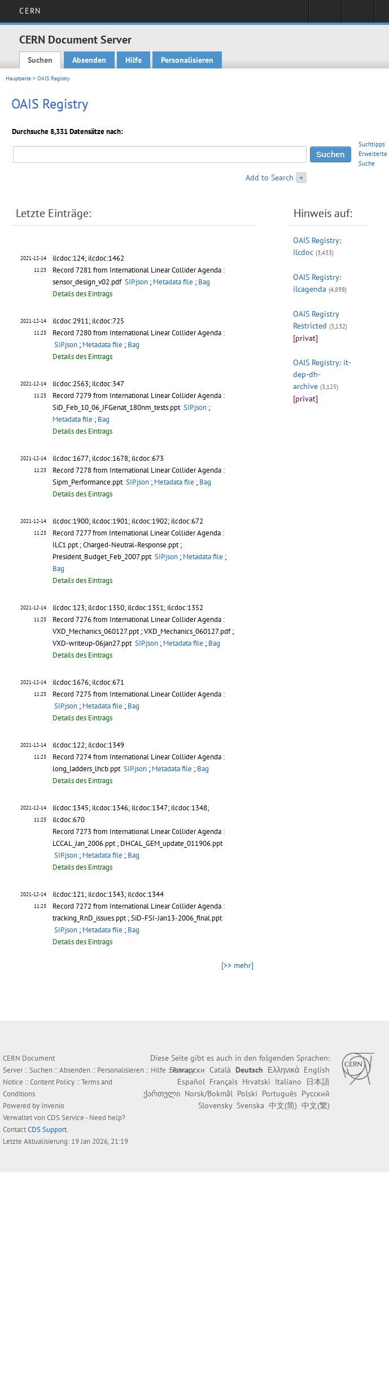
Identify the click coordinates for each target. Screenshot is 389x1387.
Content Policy (52, 1082)
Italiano (288, 1082)
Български (187, 1070)
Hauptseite (18, 78)
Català (220, 1070)
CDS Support (47, 1129)
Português (279, 1093)
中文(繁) (315, 1105)
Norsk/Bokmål (209, 1093)
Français (223, 1082)
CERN (29, 11)
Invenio (52, 1106)
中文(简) (283, 1105)
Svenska (250, 1105)
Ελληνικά (283, 1070)
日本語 (318, 1082)
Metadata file (173, 282)
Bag (204, 282)
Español (191, 1082)
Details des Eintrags (82, 294)
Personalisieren (187, 60)
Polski (247, 1093)
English (317, 1070)
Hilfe (133, 60)
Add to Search (270, 177)
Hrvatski (256, 1082)
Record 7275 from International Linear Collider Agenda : (139, 694)
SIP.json (136, 282)
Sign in (325, 14)
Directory (358, 14)
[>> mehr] (237, 965)
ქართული (161, 1093)
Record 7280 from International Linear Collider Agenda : (139, 333)
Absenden (89, 60)
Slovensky (215, 1105)
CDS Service (65, 1117)
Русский (315, 1093)
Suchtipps (372, 144)
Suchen (40, 60)
